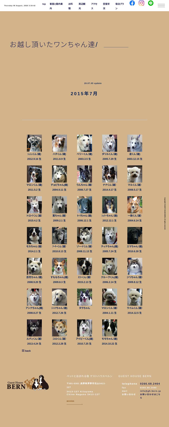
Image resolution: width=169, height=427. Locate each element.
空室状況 (106, 6)
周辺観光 (82, 6)
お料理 (70, 6)
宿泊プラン (119, 6)
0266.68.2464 (150, 383)
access (75, 402)
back (26, 350)
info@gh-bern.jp (150, 391)
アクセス (94, 6)
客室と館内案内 (56, 6)
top (44, 4)
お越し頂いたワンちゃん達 (53, 45)
